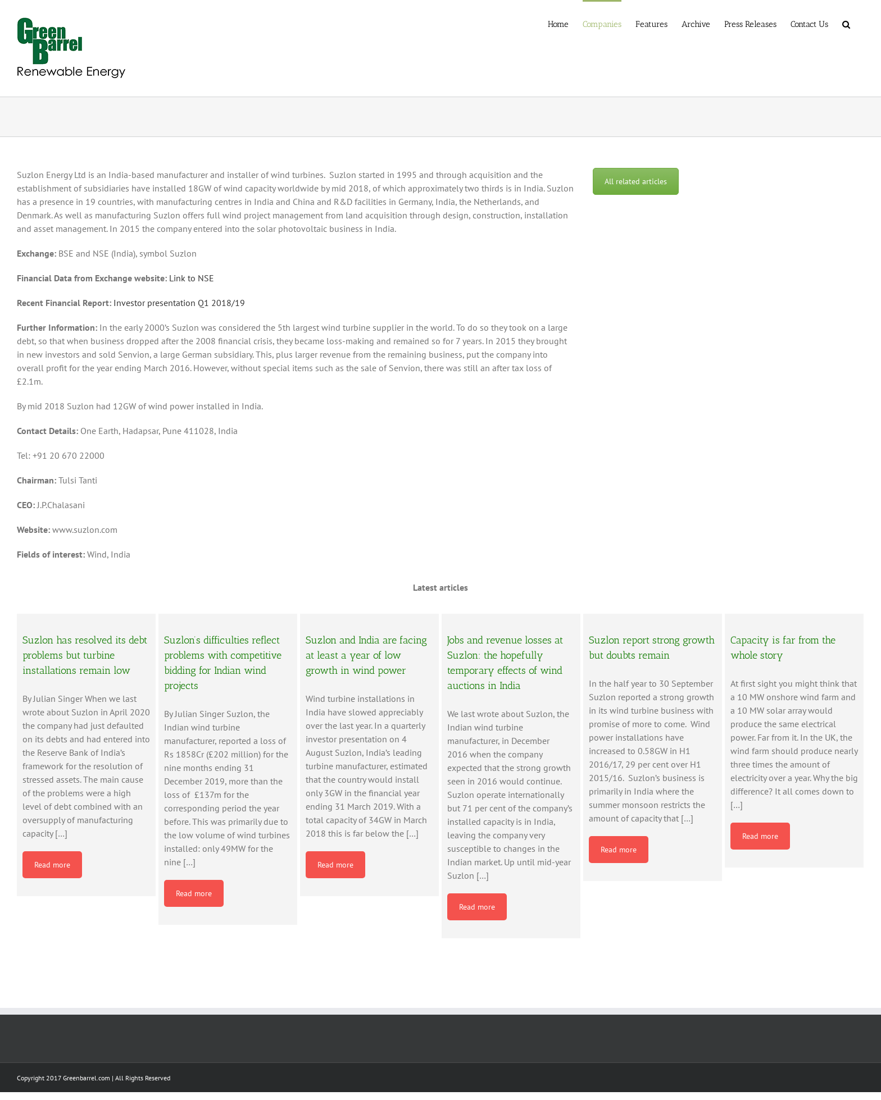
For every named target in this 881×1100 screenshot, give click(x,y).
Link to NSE (191, 278)
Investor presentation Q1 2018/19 (179, 302)
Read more (52, 865)
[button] (846, 23)
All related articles (636, 181)
